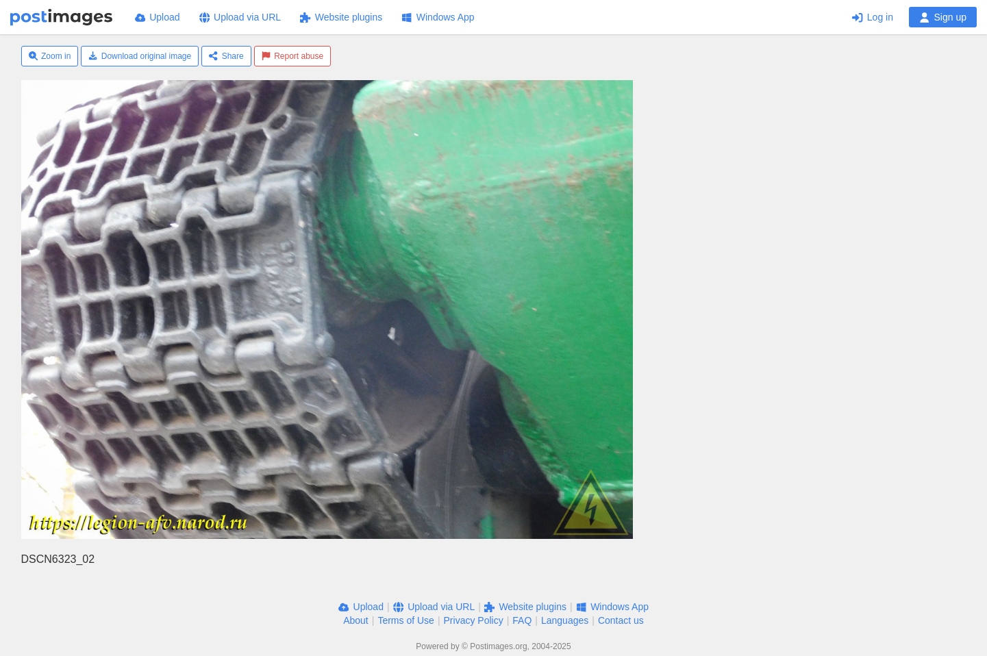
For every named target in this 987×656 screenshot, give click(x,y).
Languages (564, 620)
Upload (157, 17)
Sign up (942, 17)
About (355, 620)
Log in (872, 17)
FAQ (522, 620)
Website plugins (341, 17)
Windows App (437, 17)
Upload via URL (240, 17)
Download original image (139, 56)
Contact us (621, 620)
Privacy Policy (473, 620)
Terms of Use (405, 620)
